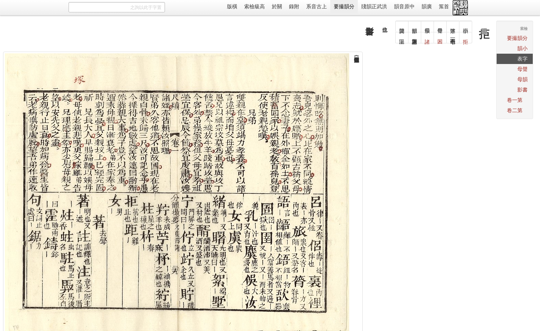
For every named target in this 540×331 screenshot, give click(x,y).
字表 (522, 59)
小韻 (522, 48)
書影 (522, 90)
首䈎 (444, 6)
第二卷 (514, 110)
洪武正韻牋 (374, 6)
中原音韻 (404, 6)
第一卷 (514, 100)
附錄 (294, 6)
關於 (277, 6)
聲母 (522, 69)
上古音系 (316, 6)
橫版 (232, 6)
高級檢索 (254, 6)
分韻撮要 (344, 6)
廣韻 (427, 6)
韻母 (522, 79)
